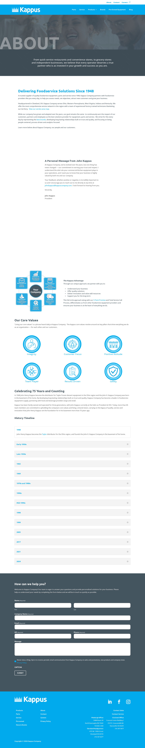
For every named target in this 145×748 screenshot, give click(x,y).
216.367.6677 (119, 728)
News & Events (21, 725)
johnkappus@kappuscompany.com (58, 185)
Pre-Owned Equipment (117, 9)
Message (17, 641)
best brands (41, 120)
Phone (79, 632)
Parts (74, 9)
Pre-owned (20, 721)
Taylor (44, 434)
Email (19, 623)
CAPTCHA (18, 667)
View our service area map (39, 109)
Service (82, 9)
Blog (131, 9)
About (108, 2)
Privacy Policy (22, 663)
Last (75, 609)
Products (91, 9)
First (15, 609)
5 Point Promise (99, 300)
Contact (116, 2)
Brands (102, 9)
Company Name (24, 614)
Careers (125, 2)
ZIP (18, 632)
